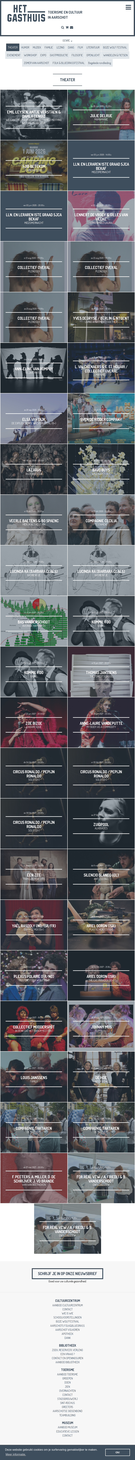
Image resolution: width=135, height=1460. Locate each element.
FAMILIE (49, 47)
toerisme (67, 1370)
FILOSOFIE (77, 55)
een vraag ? (67, 1354)
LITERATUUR (92, 47)
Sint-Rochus (67, 1403)
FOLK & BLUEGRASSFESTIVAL (69, 63)
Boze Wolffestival (67, 1321)
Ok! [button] (117, 1452)
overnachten (67, 1390)
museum (67, 1423)
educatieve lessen (67, 1431)
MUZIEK (37, 47)
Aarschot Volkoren (67, 1330)
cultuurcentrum (67, 1301)
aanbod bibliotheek (68, 1362)
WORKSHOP (30, 55)
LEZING (60, 47)
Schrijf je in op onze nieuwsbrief (67, 1273)
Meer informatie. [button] (16, 1454)
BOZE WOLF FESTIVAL (115, 47)
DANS (71, 47)
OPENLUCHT (93, 55)
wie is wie (67, 1313)
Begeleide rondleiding (99, 63)
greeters (67, 1407)
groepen (67, 1378)
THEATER (13, 47)
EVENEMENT (13, 55)
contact (67, 1309)
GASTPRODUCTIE (59, 55)
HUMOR (25, 47)
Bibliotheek (67, 1345)
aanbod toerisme (67, 1374)
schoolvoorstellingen (67, 1317)
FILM (80, 47)
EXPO (43, 55)
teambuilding (67, 1415)
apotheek (67, 1334)
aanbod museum (67, 1427)
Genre (66, 40)
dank (68, 1338)
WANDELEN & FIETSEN (115, 55)
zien (67, 1386)
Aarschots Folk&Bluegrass (67, 1325)
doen (68, 1382)
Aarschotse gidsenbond (67, 1411)
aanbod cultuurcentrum (67, 1305)
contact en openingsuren (67, 1358)
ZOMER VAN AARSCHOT (36, 63)
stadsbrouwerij (67, 1399)
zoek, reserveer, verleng (67, 1350)
